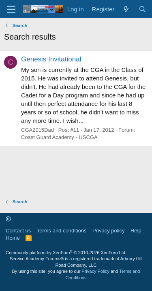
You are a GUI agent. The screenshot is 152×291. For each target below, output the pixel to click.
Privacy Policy (95, 271)
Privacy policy (108, 231)
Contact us (18, 231)
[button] (8, 219)
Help (136, 231)
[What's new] (126, 9)
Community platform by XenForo (66, 252)
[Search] (142, 9)
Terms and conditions (62, 231)
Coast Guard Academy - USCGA (59, 137)
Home (13, 238)
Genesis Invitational (51, 59)
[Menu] (11, 9)
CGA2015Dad (37, 130)
